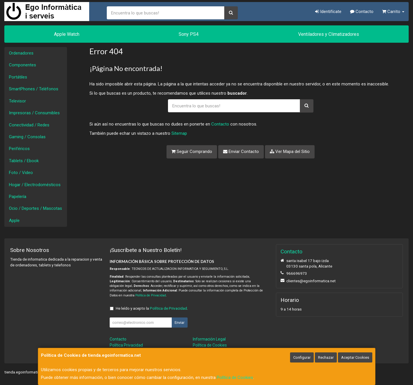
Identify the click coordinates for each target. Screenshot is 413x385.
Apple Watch (66, 34)
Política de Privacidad (150, 295)
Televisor (17, 101)
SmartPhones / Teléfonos (33, 88)
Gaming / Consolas (27, 136)
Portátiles (18, 77)
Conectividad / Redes (29, 125)
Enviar (179, 322)
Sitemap (179, 133)
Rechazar (326, 357)
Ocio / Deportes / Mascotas (35, 208)
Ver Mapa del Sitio (290, 151)
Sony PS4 (189, 34)
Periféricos (19, 148)
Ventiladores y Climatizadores (328, 34)
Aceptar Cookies (355, 357)
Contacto (361, 11)
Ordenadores (21, 53)
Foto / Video (21, 172)
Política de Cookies (235, 377)
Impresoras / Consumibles (34, 112)
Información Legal (209, 339)
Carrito (393, 11)
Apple (14, 220)
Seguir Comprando (191, 151)
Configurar (302, 357)
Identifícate (328, 11)
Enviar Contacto (241, 151)
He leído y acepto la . (152, 308)
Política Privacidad (126, 345)
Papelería (17, 196)
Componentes (22, 65)
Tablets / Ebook (24, 160)
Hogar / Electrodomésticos (35, 184)
